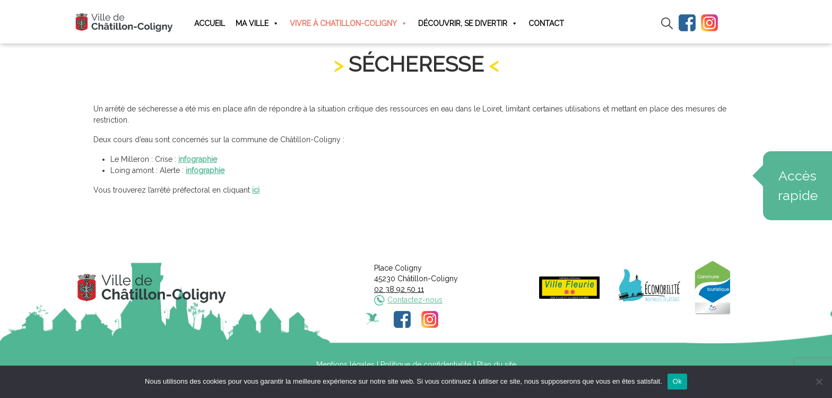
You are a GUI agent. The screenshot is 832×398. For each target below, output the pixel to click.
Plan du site (496, 364)
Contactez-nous (415, 300)
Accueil (209, 23)
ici (255, 190)
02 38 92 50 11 (399, 289)
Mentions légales (345, 364)
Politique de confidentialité (425, 364)
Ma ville (257, 23)
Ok (677, 381)
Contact (546, 23)
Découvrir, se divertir (468, 23)
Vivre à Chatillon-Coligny (349, 23)
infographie (197, 159)
